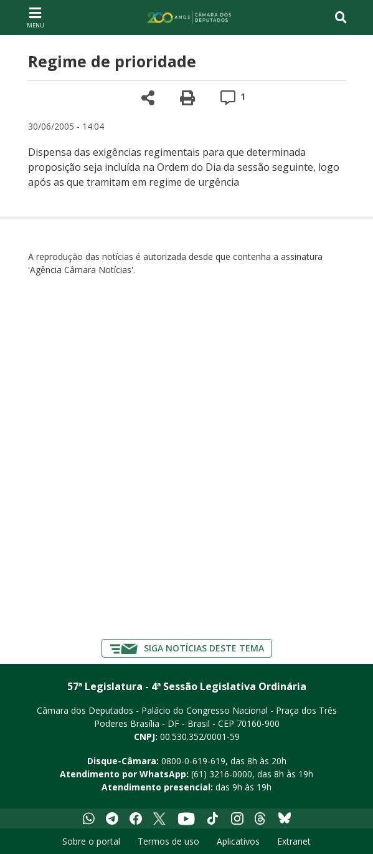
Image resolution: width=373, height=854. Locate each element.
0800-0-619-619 (193, 761)
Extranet (294, 841)
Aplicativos (238, 841)
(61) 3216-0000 (221, 774)
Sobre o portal (91, 841)
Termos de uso (168, 841)
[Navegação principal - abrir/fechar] (35, 17)
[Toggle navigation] (341, 17)
